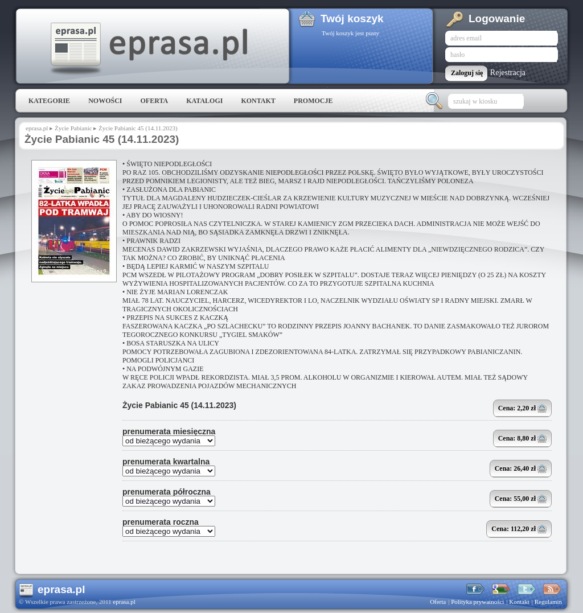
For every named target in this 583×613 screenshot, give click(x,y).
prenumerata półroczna (166, 492)
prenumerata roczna (160, 522)
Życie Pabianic (73, 128)
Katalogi (204, 101)
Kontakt (258, 101)
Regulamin (548, 601)
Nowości (105, 101)
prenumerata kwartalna (166, 462)
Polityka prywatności (477, 601)
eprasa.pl (148, 48)
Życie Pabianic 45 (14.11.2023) (179, 405)
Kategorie (49, 101)
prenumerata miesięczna (168, 431)
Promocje (313, 101)
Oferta (154, 101)
